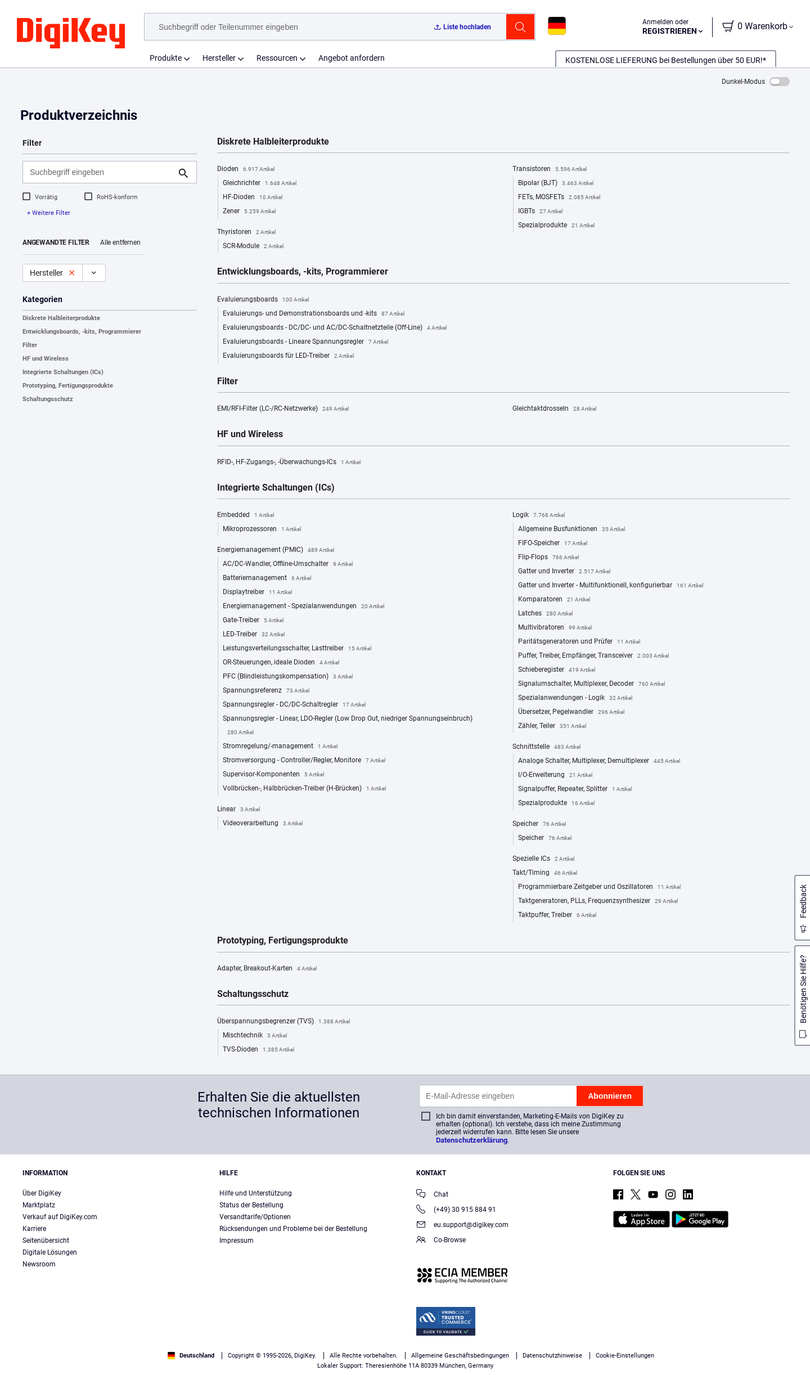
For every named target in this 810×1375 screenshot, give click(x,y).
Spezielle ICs (543, 859)
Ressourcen (277, 57)
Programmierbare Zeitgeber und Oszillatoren (599, 887)
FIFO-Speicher (552, 543)
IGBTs (540, 211)
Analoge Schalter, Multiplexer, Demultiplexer (599, 761)
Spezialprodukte (556, 225)
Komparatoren (554, 599)
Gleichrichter (259, 183)
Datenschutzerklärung (471, 1140)
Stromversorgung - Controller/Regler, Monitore (304, 760)
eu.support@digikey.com (462, 1225)
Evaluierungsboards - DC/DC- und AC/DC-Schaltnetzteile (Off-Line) (335, 328)
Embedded (245, 515)
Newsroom (39, 1264)
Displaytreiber (257, 592)
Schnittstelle (546, 747)
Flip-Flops (548, 557)
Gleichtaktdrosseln (554, 409)
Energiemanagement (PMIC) (275, 550)
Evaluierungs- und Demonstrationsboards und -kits (313, 314)
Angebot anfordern (351, 57)
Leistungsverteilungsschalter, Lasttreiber (297, 648)
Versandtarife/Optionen (255, 1217)
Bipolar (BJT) (555, 183)
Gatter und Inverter (564, 571)
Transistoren (549, 169)
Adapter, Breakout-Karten (267, 969)
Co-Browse (441, 1240)
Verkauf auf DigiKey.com (59, 1217)
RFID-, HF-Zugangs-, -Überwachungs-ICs (289, 462)
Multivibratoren (555, 628)
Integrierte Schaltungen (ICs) (63, 372)
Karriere (34, 1229)
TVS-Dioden (258, 1050)
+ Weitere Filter (48, 213)
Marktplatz (38, 1205)
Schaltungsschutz (47, 399)
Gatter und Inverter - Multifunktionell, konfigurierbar (610, 585)
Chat (432, 1195)
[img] (71, 34)
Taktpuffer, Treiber (557, 915)
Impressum (236, 1240)
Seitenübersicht (45, 1240)
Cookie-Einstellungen (625, 1355)
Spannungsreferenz (266, 691)
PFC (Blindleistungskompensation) (288, 677)
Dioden (245, 169)
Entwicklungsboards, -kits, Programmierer (81, 332)
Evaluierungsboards (263, 300)
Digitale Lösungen (49, 1252)
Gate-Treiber (253, 620)
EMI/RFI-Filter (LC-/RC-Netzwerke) (283, 409)
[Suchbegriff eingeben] (100, 172)
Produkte (166, 57)
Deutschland (191, 1355)
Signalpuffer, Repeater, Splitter (575, 789)
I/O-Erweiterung (555, 775)
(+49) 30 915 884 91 (456, 1210)
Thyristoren (246, 232)
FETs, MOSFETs (559, 197)
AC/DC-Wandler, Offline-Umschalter (288, 564)
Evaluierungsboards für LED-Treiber (288, 356)
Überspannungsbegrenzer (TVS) (283, 1021)
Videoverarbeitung (263, 823)
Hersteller (219, 57)
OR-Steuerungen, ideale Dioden (281, 662)
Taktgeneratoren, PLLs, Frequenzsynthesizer (598, 901)
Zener (249, 211)
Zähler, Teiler (552, 726)
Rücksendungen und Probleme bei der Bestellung (293, 1229)
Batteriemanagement (267, 578)
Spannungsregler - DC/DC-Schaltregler (294, 705)
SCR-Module (253, 246)
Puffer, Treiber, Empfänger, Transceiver (593, 656)
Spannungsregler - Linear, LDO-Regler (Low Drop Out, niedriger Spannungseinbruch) (347, 727)
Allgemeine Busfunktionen (571, 529)
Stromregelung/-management (280, 746)
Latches (545, 614)
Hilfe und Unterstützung (255, 1193)
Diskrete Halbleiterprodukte (61, 318)
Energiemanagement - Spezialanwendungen (303, 606)
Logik (538, 515)
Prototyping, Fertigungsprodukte (67, 386)
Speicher (539, 824)
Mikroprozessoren (262, 529)
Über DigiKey (41, 1193)
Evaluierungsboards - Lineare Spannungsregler (305, 342)
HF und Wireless (45, 359)
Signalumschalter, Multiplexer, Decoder (591, 684)
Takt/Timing (544, 873)
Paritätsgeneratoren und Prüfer (579, 642)
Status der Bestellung (251, 1205)
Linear (238, 809)
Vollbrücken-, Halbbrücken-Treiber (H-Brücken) (304, 789)
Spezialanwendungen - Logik (575, 698)
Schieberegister (556, 670)
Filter (29, 345)
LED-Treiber (254, 634)
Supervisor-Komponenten (273, 774)
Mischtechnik (255, 1036)
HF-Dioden (252, 197)
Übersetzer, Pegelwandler (571, 712)
